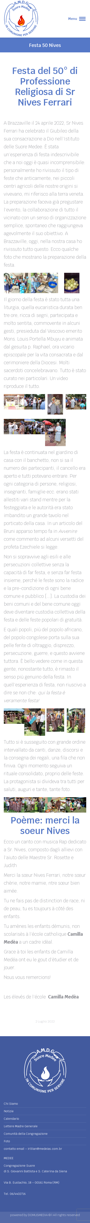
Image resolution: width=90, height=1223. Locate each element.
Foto (7, 1141)
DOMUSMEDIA (38, 1215)
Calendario (11, 1119)
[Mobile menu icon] (77, 19)
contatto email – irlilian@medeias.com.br (33, 1149)
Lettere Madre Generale (21, 1126)
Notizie (9, 1111)
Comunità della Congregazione (26, 1134)
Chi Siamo (11, 1104)
